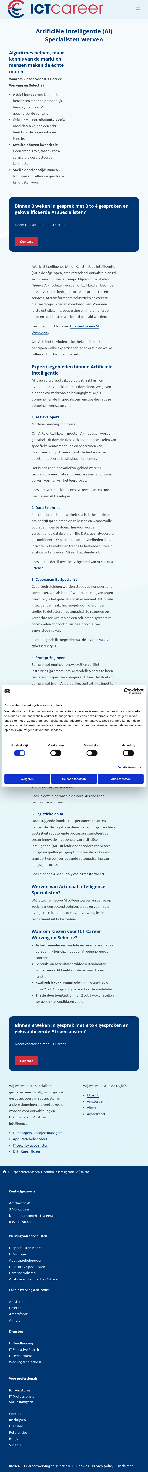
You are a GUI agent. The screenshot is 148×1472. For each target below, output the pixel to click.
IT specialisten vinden (26, 1248)
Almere (92, 1107)
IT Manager (17, 1254)
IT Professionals (21, 1396)
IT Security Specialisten (27, 1266)
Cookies (82, 1466)
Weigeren (27, 779)
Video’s (15, 1445)
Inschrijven (17, 1420)
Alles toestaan (121, 779)
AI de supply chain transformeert (78, 874)
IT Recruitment (20, 1356)
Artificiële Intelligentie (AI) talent (35, 1279)
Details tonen (127, 767)
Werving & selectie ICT (26, 1362)
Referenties (18, 1432)
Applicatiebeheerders (30, 1139)
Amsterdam (96, 1101)
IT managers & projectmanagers (37, 1133)
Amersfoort (96, 1114)
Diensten (16, 1426)
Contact (26, 241)
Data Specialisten (26, 1151)
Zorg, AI (82, 796)
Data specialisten (22, 1273)
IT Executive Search (24, 1349)
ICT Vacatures (19, 1390)
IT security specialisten (30, 1145)
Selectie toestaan (74, 779)
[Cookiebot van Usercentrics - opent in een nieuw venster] (127, 691)
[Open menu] (136, 9)
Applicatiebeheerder (25, 1260)
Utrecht (93, 1095)
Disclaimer (124, 1466)
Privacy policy (102, 1466)
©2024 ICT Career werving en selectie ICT (41, 1466)
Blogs (13, 1438)
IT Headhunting (21, 1343)
